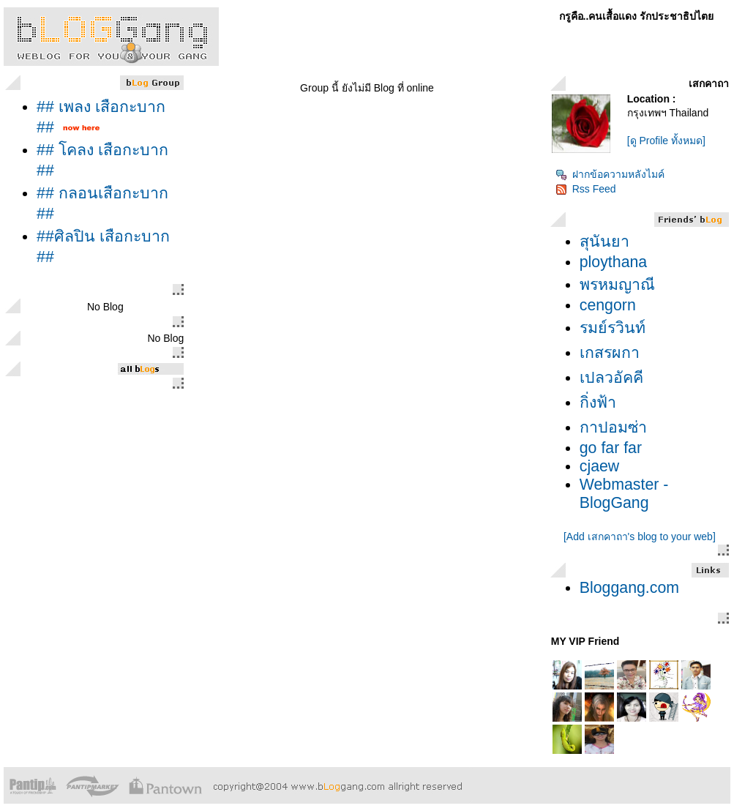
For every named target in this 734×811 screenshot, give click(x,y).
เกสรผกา (610, 353)
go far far (611, 448)
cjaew (600, 466)
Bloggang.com (629, 588)
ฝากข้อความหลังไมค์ (609, 174)
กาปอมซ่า (613, 427)
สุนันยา (604, 241)
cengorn (608, 305)
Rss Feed (585, 189)
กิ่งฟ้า (598, 402)
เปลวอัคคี (611, 377)
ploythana (614, 262)
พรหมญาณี (617, 285)
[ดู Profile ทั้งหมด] (666, 140)
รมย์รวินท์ (612, 328)
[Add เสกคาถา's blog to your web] (639, 536)
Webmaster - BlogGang (624, 494)
